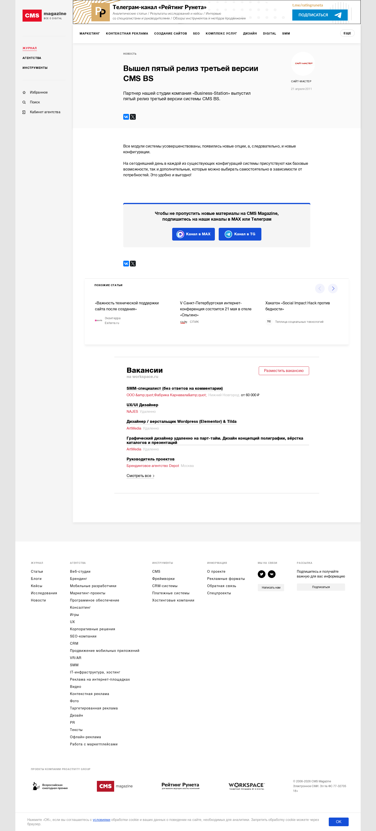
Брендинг (78, 579)
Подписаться (321, 587)
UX (72, 622)
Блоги (36, 579)
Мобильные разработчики (93, 586)
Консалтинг (80, 607)
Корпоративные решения (92, 629)
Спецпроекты (219, 593)
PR (72, 723)
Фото (74, 701)
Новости (38, 600)
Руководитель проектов (151, 459)
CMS (156, 571)
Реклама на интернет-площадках (100, 679)
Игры (74, 615)
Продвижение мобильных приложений (105, 651)
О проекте (216, 571)
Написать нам (271, 587)
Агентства (32, 58)
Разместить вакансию (284, 371)
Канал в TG (240, 234)
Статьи (37, 571)
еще (347, 33)
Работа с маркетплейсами (94, 744)
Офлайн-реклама (85, 737)
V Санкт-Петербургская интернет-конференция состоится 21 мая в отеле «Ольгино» (216, 309)
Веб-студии (80, 571)
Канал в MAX (193, 234)
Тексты (76, 730)
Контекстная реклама (89, 694)
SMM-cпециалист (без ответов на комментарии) (175, 388)
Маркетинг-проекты (88, 593)
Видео (75, 687)
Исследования (44, 593)
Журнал (30, 48)
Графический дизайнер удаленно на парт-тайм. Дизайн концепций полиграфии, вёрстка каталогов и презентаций (215, 440)
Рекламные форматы (226, 579)
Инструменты (35, 68)
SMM (74, 665)
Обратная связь (221, 586)
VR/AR (76, 658)
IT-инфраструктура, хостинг (95, 672)
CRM (74, 643)
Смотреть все (139, 476)
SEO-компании (83, 636)
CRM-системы (165, 586)
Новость (130, 54)
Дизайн (76, 715)
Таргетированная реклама (94, 708)
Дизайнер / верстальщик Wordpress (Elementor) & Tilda (181, 421)
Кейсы (36, 586)
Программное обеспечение (94, 600)
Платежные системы (171, 593)
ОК (338, 822)
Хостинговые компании (173, 600)
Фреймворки (163, 579)
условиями (101, 820)
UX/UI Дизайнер (142, 405)
